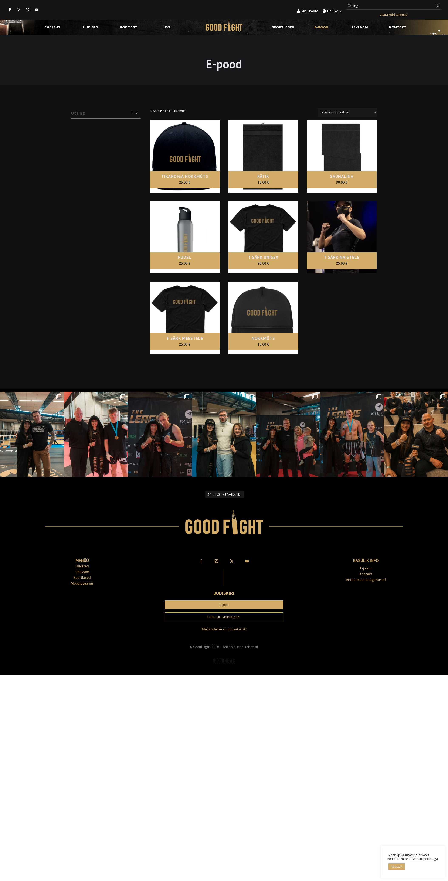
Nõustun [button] (396, 866)
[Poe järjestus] (347, 112)
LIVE (167, 28)
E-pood (321, 28)
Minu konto (309, 11)
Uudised (90, 28)
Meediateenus (82, 548)
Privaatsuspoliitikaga (423, 859)
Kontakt (397, 28)
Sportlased (283, 28)
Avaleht (52, 28)
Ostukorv (334, 11)
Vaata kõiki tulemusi (394, 15)
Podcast (128, 28)
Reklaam (359, 28)
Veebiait (224, 637)
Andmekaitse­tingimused (366, 545)
